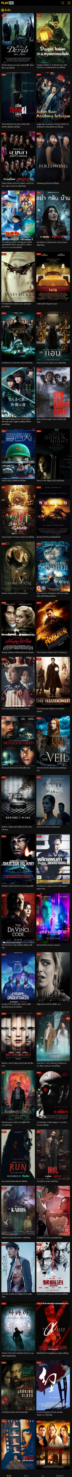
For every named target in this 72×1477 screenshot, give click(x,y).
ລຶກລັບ (8, 9)
